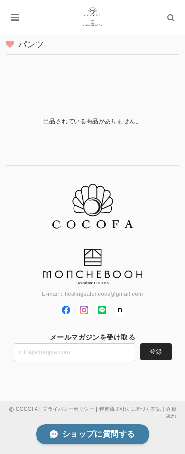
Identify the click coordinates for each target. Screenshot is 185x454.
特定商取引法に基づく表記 (130, 409)
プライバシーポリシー (68, 409)
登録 (156, 351)
